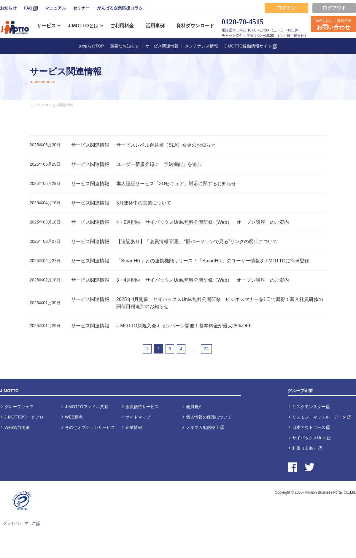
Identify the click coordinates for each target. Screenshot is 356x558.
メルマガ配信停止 (202, 427)
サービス (46, 25)
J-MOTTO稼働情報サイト (248, 46)
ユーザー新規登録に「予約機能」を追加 (159, 164)
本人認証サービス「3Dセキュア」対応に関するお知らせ (176, 183)
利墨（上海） (304, 448)
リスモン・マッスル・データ (319, 417)
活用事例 (155, 25)
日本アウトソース (308, 427)
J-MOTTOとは (83, 25)
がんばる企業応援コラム (120, 8)
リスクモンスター (308, 406)
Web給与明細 (17, 427)
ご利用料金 (122, 25)
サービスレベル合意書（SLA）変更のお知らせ (165, 145)
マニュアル (55, 8)
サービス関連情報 (162, 46)
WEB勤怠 (74, 417)
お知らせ (8, 8)
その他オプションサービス (90, 427)
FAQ (28, 8)
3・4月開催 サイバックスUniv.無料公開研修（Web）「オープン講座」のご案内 (202, 280)
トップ (35, 105)
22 (206, 348)
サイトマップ (137, 417)
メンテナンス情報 (201, 46)
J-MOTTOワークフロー (26, 417)
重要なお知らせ (124, 46)
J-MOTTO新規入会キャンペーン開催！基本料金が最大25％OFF (184, 325)
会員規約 (194, 406)
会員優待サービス (142, 406)
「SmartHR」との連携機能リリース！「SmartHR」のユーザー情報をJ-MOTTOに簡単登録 (212, 260)
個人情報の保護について (209, 417)
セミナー (81, 8)
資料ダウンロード (195, 25)
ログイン (286, 7)
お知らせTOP (91, 46)
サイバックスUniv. (309, 437)
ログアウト (334, 7)
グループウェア (19, 406)
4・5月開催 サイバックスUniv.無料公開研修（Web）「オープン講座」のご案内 (202, 222)
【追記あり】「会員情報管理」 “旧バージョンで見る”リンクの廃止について (196, 241)
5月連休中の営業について (143, 202)
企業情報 (133, 427)
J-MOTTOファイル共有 (86, 406)
